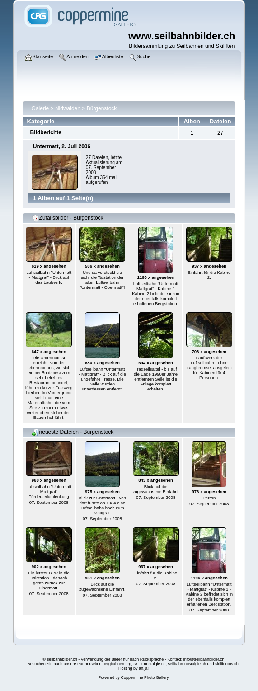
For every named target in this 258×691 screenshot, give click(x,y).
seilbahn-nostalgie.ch (187, 664)
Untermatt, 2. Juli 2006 (61, 146)
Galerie (40, 108)
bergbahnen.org (117, 664)
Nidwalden (67, 108)
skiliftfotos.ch (227, 664)
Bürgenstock (102, 108)
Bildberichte (45, 132)
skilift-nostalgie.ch (150, 664)
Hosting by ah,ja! (133, 668)
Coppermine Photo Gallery (145, 677)
